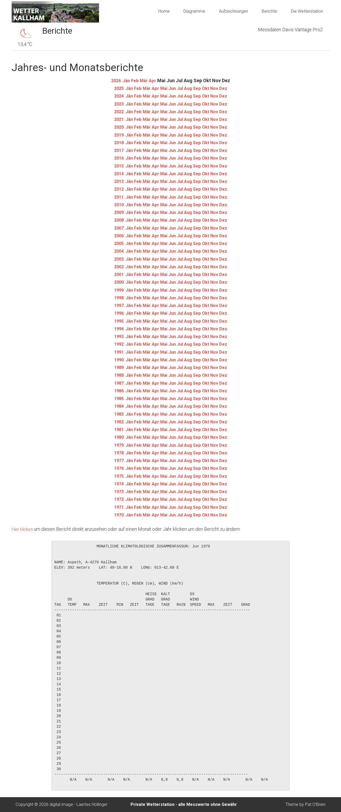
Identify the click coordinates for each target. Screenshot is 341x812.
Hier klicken (23, 529)
